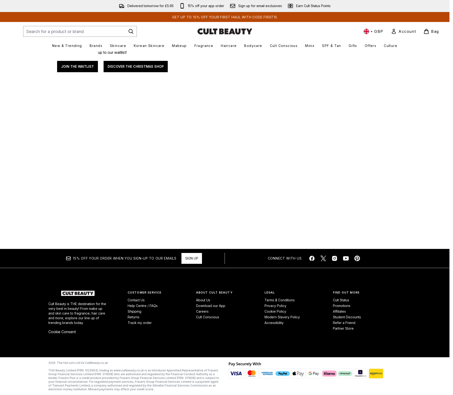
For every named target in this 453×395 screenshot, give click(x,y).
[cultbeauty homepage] (224, 31)
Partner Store (343, 328)
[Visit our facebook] (312, 258)
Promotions (341, 306)
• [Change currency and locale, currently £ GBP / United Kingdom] (373, 31)
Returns (133, 317)
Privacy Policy (275, 306)
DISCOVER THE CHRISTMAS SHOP (136, 137)
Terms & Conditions (279, 300)
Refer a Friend (344, 323)
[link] (403, 31)
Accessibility (274, 323)
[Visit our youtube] (346, 258)
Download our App (210, 306)
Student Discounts (347, 317)
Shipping (134, 311)
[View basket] (431, 31)
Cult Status (341, 300)
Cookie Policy (275, 311)
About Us (203, 300)
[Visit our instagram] (334, 258)
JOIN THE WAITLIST (77, 137)
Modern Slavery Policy (282, 317)
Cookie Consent (62, 331)
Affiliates (339, 311)
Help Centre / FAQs (143, 306)
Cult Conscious (207, 317)
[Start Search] (131, 31)
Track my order (140, 323)
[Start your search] (80, 31)
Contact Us (136, 300)
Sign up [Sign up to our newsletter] (191, 258)
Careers (202, 311)
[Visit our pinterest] (357, 258)
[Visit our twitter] (323, 258)
